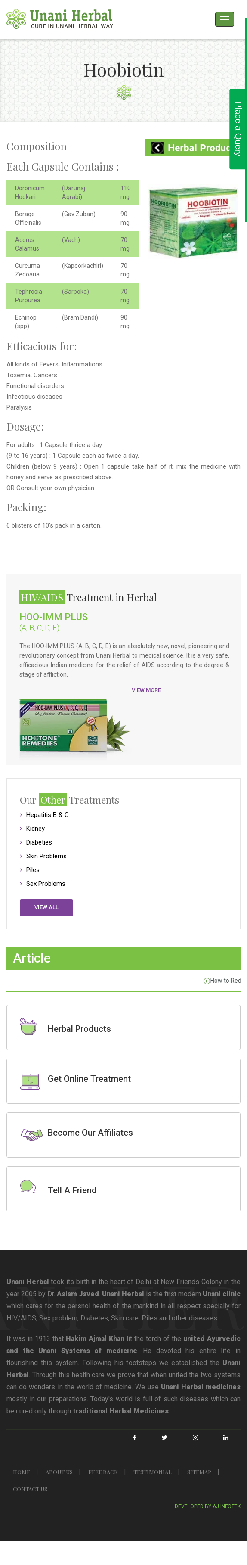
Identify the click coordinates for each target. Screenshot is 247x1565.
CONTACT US (30, 1489)
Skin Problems (46, 856)
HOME (21, 1471)
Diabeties (39, 842)
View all (46, 907)
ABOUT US (59, 1471)
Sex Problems (45, 884)
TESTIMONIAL (152, 1471)
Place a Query (238, 129)
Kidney (35, 828)
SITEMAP (199, 1471)
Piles (33, 870)
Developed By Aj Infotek (208, 1506)
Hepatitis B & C (47, 815)
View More (146, 690)
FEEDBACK (103, 1471)
